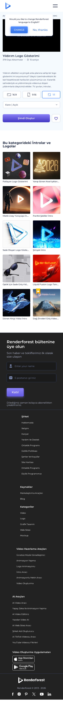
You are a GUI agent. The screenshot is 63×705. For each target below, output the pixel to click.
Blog (22, 499)
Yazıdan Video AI (20, 619)
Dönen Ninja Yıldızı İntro (15, 318)
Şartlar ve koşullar (31, 456)
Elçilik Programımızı (32, 473)
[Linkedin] (49, 694)
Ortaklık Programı (31, 445)
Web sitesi (25, 530)
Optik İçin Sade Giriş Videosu (17, 284)
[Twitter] (34, 694)
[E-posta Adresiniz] (31, 378)
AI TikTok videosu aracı (24, 636)
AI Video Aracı (19, 603)
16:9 (12, 95)
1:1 (51, 95)
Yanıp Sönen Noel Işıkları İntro (48, 181)
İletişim (25, 428)
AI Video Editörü (20, 614)
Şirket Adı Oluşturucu (23, 631)
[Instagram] (19, 694)
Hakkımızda (27, 422)
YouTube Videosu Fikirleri (25, 642)
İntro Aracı (21, 572)
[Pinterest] (26, 694)
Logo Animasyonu (25, 566)
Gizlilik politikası (29, 451)
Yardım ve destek (30, 439)
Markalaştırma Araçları (31, 493)
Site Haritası (27, 462)
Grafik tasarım (27, 524)
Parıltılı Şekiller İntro (43, 216)
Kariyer (25, 434)
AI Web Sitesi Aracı (21, 625)
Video (23, 513)
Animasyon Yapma (26, 560)
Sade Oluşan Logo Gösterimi (17, 250)
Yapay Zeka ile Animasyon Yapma (29, 608)
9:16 (31, 95)
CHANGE (19, 29)
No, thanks (40, 29)
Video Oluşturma (25, 583)
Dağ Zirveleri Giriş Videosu (46, 318)
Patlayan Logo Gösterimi (15, 181)
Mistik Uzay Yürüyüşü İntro (16, 216)
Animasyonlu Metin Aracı (29, 577)
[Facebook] (13, 694)
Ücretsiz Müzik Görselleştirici (30, 555)
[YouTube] (42, 694)
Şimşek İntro (39, 250)
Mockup (24, 535)
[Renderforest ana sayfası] (8, 6)
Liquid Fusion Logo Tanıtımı (47, 284)
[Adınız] (31, 366)
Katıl (15, 392)
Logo (22, 518)
